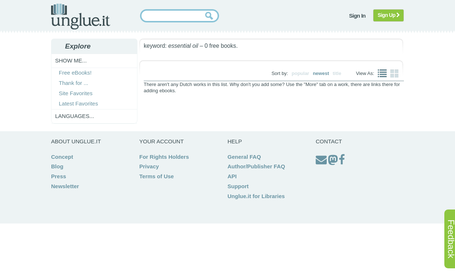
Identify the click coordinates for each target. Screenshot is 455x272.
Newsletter (65, 186)
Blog (57, 166)
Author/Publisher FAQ (256, 166)
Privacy (149, 166)
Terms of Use (156, 176)
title (337, 73)
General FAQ (244, 157)
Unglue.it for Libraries (256, 196)
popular (300, 73)
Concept (62, 157)
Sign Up (389, 15)
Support (238, 186)
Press (58, 176)
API (232, 176)
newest (321, 73)
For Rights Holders (164, 157)
